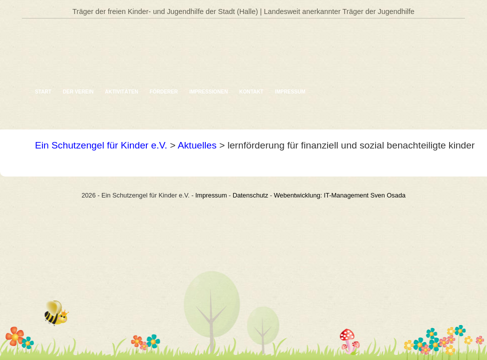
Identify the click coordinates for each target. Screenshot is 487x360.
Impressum (290, 91)
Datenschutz (250, 195)
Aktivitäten (121, 91)
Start (43, 91)
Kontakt (251, 91)
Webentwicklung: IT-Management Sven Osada (340, 195)
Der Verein (78, 91)
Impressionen (208, 91)
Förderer (164, 91)
